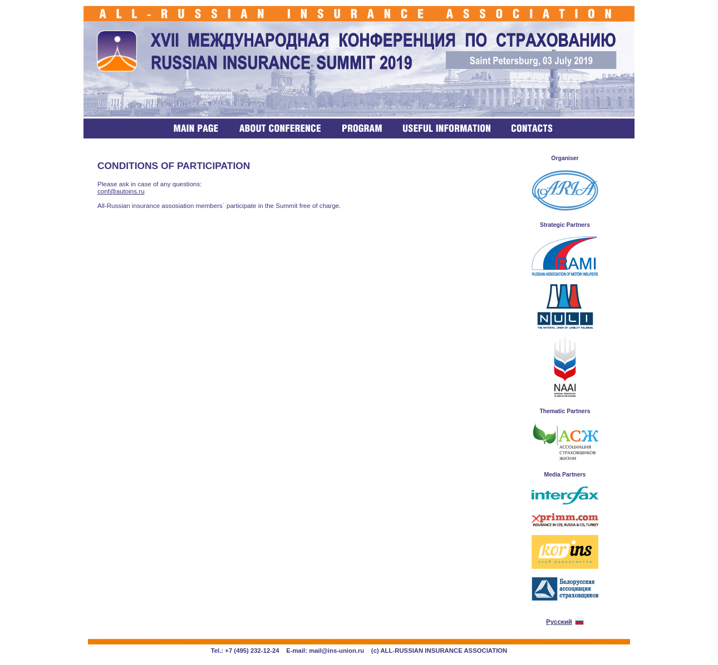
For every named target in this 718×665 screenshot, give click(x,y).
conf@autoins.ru (121, 191)
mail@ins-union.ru (336, 650)
